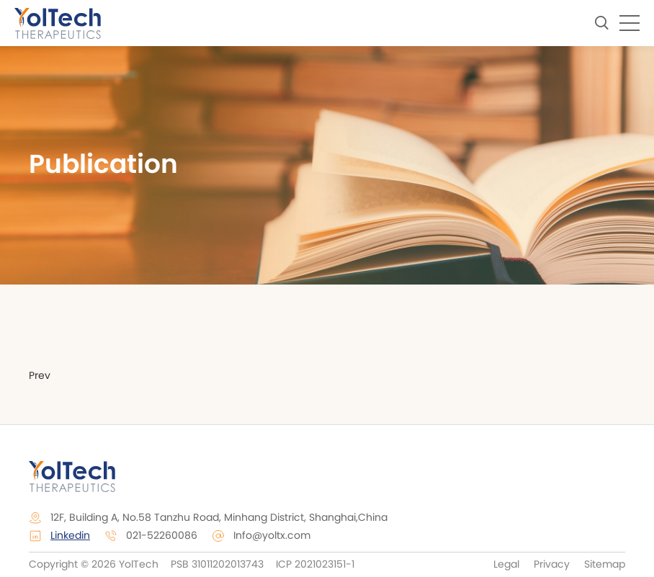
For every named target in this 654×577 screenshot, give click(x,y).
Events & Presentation (333, 326)
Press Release (190, 326)
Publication (471, 326)
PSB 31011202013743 (217, 565)
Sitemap (604, 565)
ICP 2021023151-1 (313, 565)
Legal (506, 565)
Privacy (552, 565)
